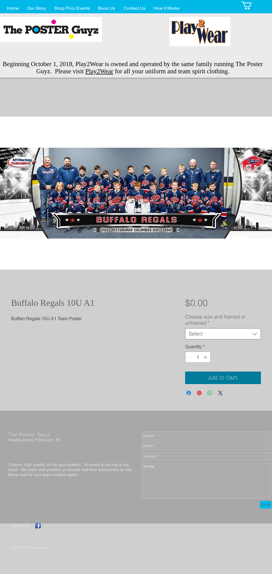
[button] (251, 5)
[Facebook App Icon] (38, 525)
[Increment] (206, 357)
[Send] (265, 504)
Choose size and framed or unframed (215, 320)
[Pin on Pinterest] (199, 393)
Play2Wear (99, 71)
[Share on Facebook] (188, 393)
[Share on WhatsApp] (209, 393)
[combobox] (223, 333)
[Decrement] (190, 357)
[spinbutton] (198, 357)
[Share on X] (220, 393)
